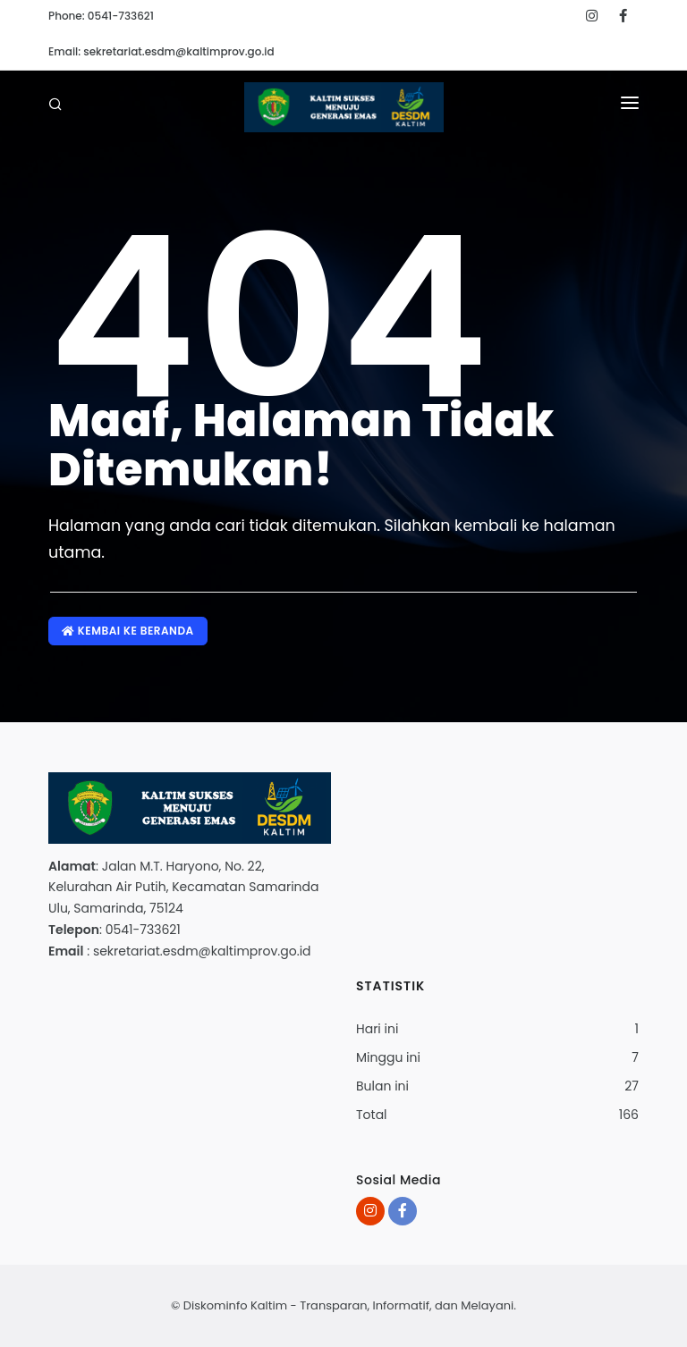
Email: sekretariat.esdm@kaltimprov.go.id (161, 51)
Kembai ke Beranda (128, 630)
